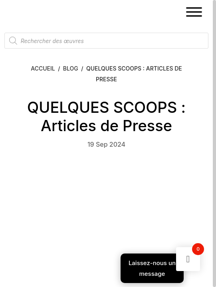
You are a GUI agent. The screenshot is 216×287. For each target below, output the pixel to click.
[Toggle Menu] (194, 12)
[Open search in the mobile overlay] (106, 41)
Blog (70, 68)
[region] (108, 143)
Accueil (43, 68)
